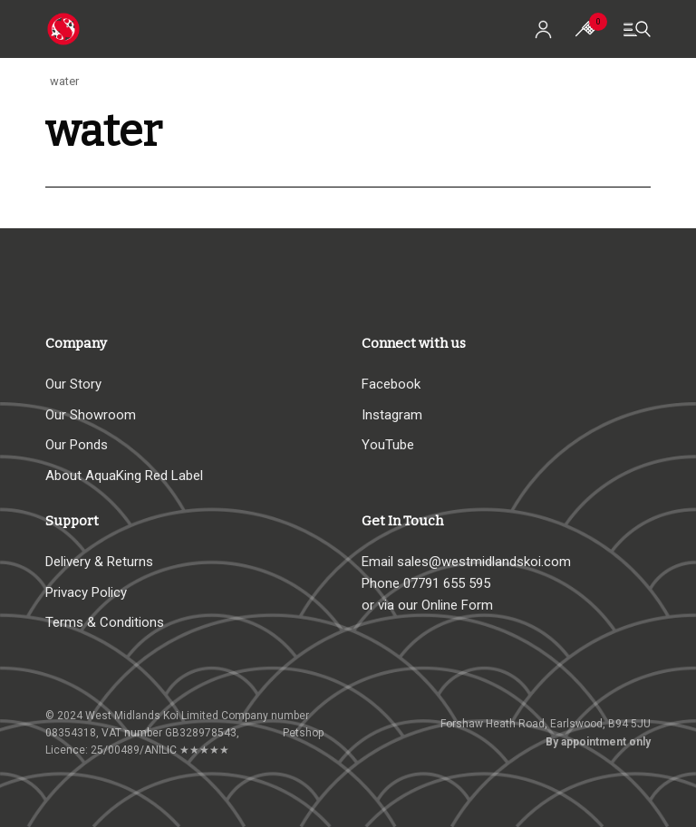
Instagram (392, 415)
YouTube (388, 445)
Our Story (73, 384)
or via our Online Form (427, 605)
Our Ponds (76, 445)
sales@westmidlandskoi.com (484, 561)
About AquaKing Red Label (124, 475)
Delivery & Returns (99, 561)
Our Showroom (90, 415)
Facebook (391, 384)
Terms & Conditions (104, 622)
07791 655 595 (446, 583)
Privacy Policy (86, 592)
